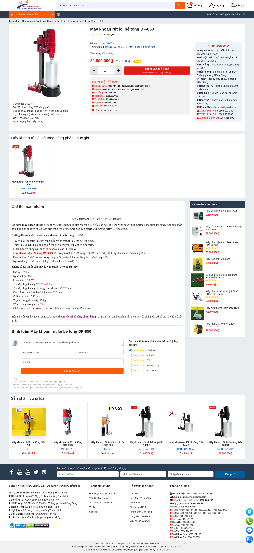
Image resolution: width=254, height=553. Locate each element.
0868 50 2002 (226, 114)
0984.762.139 (110, 106)
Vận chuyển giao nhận (100, 502)
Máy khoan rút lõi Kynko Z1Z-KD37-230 (107, 443)
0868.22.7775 (112, 96)
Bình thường (144, 365)
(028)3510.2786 (142, 86)
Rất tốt (141, 355)
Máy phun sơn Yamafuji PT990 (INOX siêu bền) (222, 292)
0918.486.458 (109, 89)
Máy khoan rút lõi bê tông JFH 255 (28, 443)
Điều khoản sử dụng (139, 521)
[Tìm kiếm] (180, 5)
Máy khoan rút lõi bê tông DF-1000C (146, 443)
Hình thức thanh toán (140, 498)
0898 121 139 (226, 110)
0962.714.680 (123, 89)
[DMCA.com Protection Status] (37, 525)
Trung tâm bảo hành (139, 516)
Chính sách (135, 502)
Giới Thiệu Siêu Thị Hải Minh (103, 493)
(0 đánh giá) (102, 34)
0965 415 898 (227, 117)
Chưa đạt (142, 370)
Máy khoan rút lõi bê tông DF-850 (28, 183)
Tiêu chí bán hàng (98, 498)
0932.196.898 (128, 86)
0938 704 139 (187, 531)
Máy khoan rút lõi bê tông (142, 47)
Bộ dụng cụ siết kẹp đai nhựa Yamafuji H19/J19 (221, 276)
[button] (238, 5)
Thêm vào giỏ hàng (157, 70)
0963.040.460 (112, 99)
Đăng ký (230, 474)
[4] (130, 355)
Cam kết (133, 493)
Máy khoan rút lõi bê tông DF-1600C (225, 443)
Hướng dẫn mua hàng (140, 511)
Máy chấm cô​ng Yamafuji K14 (221, 210)
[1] (130, 370)
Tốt (140, 360)
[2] (130, 365)
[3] (130, 360)
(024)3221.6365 (138, 89)
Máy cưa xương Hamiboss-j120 (222, 308)
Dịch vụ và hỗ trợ (138, 507)
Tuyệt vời (142, 350)
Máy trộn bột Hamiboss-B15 (220, 259)
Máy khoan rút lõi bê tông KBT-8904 (68, 443)
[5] (130, 350)
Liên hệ (93, 511)
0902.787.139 (114, 86)
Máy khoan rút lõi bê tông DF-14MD (186, 443)
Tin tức (93, 507)
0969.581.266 (110, 102)
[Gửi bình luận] (72, 371)
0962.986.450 (110, 92)
